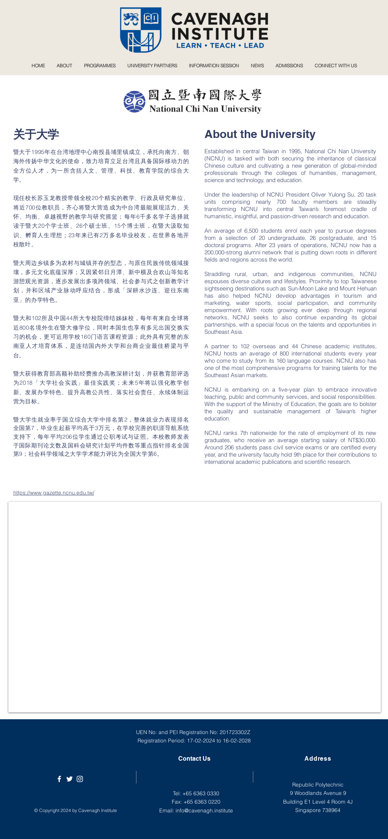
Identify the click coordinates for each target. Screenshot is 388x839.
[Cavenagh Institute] (59, 779)
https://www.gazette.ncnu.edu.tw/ (53, 492)
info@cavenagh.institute (204, 810)
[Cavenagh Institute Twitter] (69, 779)
